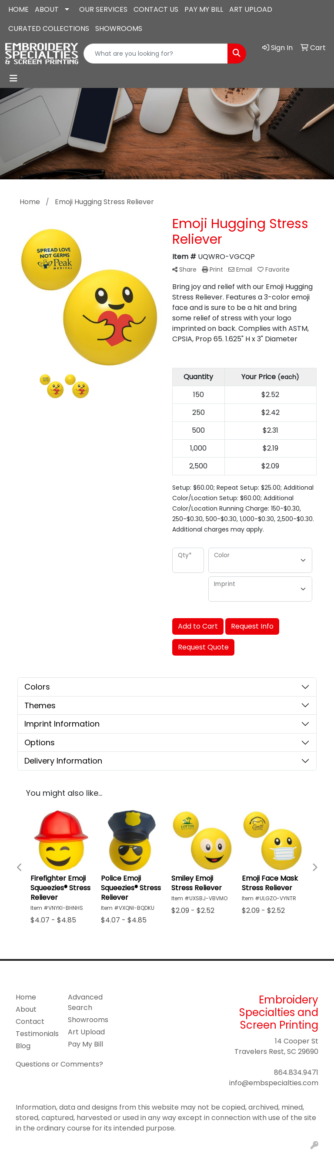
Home (26, 997)
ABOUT (47, 9)
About (26, 1009)
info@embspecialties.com (273, 1083)
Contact (30, 1021)
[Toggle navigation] (13, 78)
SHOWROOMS (118, 29)
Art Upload (86, 1032)
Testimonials (36, 1034)
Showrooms (88, 1020)
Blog (23, 1046)
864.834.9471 (296, 1072)
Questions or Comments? (59, 1064)
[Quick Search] (156, 54)
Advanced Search (85, 1002)
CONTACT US (156, 9)
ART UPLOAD (250, 9)
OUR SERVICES (103, 9)
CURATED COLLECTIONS (48, 29)
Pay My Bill (85, 1044)
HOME (18, 9)
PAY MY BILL (203, 9)
